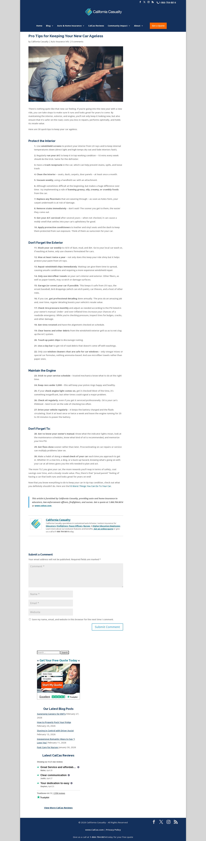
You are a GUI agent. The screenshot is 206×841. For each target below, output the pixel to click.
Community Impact (118, 26)
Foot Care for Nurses (47, 747)
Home (39, 26)
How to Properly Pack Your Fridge (54, 722)
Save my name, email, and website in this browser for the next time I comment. (73, 619)
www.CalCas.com (94, 829)
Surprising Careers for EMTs (51, 713)
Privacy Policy (113, 829)
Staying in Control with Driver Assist (55, 730)
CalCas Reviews (96, 26)
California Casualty (39, 41)
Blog (48, 26)
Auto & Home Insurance (69, 26)
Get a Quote (158, 25)
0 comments (77, 41)
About (137, 26)
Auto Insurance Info (60, 41)
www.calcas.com (43, 505)
